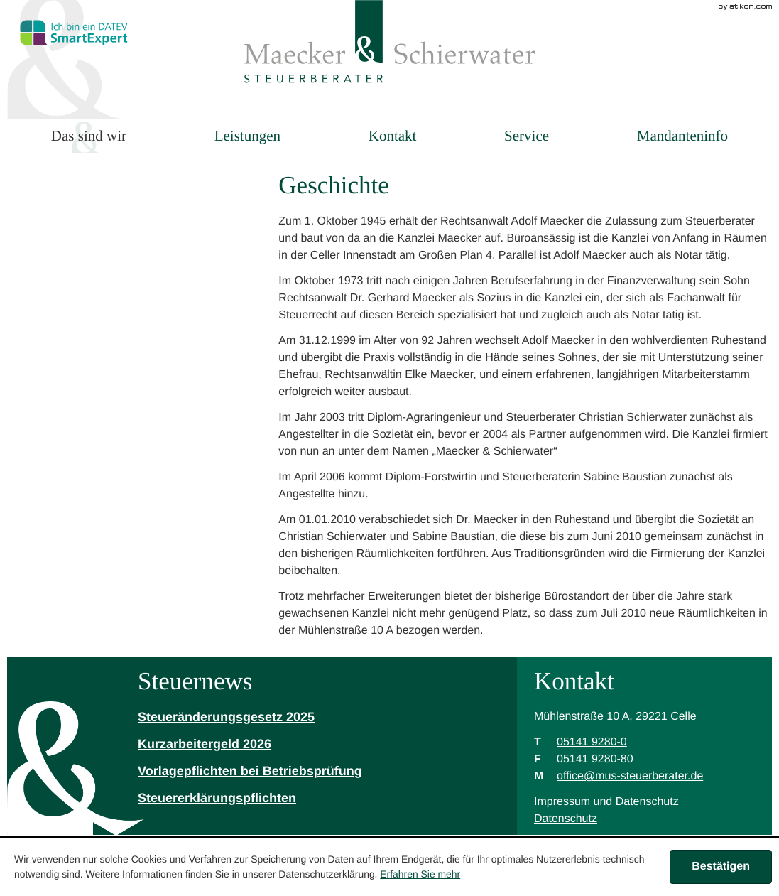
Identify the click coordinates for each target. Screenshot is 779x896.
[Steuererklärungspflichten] (250, 798)
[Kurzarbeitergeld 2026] (250, 744)
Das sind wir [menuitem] (88, 136)
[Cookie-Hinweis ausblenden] (721, 867)
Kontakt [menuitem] (393, 136)
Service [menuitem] (526, 136)
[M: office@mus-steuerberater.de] (630, 776)
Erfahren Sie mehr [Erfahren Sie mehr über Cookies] (420, 874)
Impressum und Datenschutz (606, 802)
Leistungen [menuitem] (247, 136)
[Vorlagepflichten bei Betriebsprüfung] (250, 771)
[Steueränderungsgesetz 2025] (250, 717)
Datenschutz (565, 819)
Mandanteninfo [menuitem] (682, 136)
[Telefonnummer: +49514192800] (592, 742)
